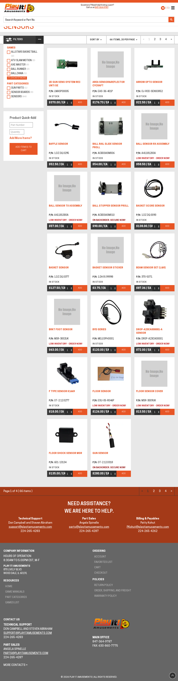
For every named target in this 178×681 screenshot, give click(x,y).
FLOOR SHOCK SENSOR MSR (65, 453)
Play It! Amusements (20, 8)
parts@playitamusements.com (89, 527)
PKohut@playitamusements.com (148, 527)
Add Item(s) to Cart (23, 149)
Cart (97, 567)
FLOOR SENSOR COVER (149, 391)
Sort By (96, 40)
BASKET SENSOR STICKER (107, 267)
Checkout (100, 573)
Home (8, 586)
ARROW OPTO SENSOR (149, 82)
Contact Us (11, 619)
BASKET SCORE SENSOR (150, 206)
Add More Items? (21, 138)
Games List (12, 602)
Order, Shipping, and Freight (112, 590)
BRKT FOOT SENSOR (60, 329)
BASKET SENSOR (59, 267)
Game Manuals (14, 592)
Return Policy (103, 585)
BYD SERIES (99, 329)
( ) (167, 8)
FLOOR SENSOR (101, 391)
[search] (86, 19)
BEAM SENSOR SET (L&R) (151, 267)
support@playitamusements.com (30, 527)
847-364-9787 (101, 8)
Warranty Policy (105, 596)
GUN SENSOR (100, 453)
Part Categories (16, 597)
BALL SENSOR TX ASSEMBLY (65, 206)
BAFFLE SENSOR (58, 144)
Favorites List (103, 562)
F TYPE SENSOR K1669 (62, 391)
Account (100, 557)
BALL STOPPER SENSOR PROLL (110, 206)
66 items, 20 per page (123, 40)
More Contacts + (15, 665)
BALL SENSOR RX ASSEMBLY (152, 144)
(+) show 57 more (17, 78)
